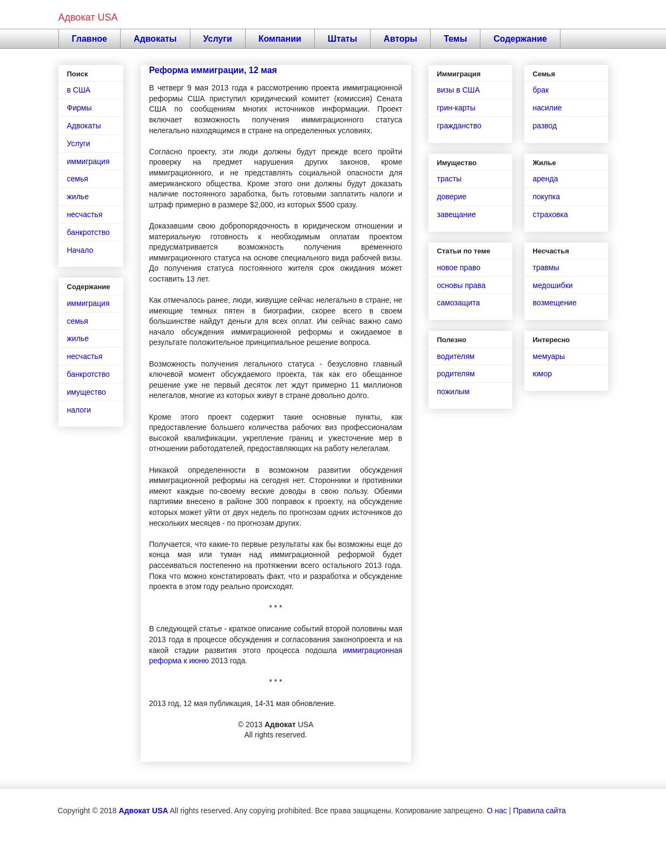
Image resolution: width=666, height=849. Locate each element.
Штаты (342, 38)
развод (545, 125)
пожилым (453, 391)
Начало (80, 250)
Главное (90, 38)
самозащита (458, 302)
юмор (542, 373)
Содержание (520, 38)
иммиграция (88, 161)
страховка (550, 214)
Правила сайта (539, 810)
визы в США (458, 90)
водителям (456, 356)
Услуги (217, 38)
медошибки (553, 285)
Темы (455, 38)
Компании (280, 38)
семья (77, 178)
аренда (545, 178)
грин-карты (456, 107)
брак (541, 90)
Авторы (400, 38)
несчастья (85, 214)
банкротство (88, 232)
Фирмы (79, 107)
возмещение (555, 302)
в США (79, 90)
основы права (461, 285)
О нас (497, 810)
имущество (86, 392)
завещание (456, 214)
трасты (449, 178)
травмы (546, 267)
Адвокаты (155, 38)
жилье (78, 196)
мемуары (549, 356)
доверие (451, 196)
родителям (456, 373)
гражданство (459, 125)
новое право (458, 267)
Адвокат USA (88, 17)
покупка (546, 196)
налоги (79, 410)
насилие (547, 107)
